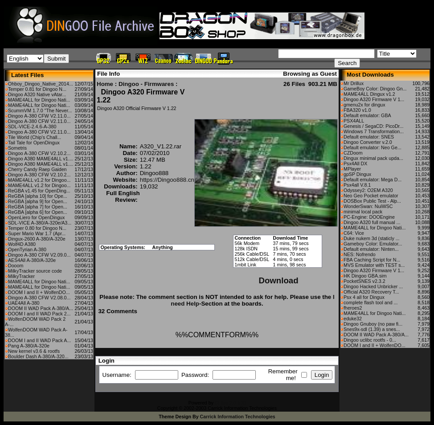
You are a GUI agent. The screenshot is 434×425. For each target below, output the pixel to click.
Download (278, 280)
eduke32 (353, 318)
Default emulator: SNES (369, 136)
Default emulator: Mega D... (372, 179)
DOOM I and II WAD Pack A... (39, 340)
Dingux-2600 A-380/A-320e (37, 238)
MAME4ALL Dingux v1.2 (369, 94)
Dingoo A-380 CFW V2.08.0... (39, 297)
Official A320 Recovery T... (371, 291)
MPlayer (352, 169)
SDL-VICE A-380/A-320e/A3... (39, 222)
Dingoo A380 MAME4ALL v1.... (41, 158)
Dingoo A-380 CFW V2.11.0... (39, 116)
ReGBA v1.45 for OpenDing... (39, 190)
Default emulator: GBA (367, 115)
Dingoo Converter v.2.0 (368, 142)
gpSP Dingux (357, 174)
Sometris (17, 148)
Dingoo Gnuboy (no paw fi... (373, 324)
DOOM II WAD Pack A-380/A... (40, 308)
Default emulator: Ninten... (371, 249)
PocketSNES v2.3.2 (364, 281)
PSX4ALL (354, 120)
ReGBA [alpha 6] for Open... (37, 212)
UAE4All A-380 (24, 303)
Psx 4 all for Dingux (364, 297)
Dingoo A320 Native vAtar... (37, 94)
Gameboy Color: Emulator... (373, 243)
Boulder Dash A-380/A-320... (38, 356)
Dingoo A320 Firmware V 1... (374, 99)
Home (105, 84)
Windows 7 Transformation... (374, 131)
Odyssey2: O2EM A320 (368, 190)
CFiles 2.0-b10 (230, 402)
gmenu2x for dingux (364, 104)
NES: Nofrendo (360, 254)
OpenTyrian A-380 (27, 249)
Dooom (15, 265)
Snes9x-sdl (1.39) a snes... (372, 329)
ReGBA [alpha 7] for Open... (37, 206)
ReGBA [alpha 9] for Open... (37, 201)
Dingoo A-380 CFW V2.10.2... (39, 153)
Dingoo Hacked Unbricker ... (373, 286)
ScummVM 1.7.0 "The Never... (40, 110)
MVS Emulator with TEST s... (374, 265)
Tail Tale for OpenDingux (34, 142)
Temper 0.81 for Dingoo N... (37, 89)
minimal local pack (363, 211)
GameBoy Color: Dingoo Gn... (375, 88)
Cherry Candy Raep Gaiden (37, 169)
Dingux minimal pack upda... (373, 158)
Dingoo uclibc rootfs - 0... (370, 340)
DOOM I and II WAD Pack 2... (39, 313)
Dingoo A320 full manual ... (372, 222)
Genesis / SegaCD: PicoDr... (373, 126)
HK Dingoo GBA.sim (365, 275)
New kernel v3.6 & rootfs (34, 351)
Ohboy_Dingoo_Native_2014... (40, 83)
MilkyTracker (21, 276)
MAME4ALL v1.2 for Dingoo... (39, 180)
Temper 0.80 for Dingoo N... (37, 228)
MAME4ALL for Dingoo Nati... (39, 99)
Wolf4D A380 (22, 244)
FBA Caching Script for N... (372, 259)
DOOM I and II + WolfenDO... (39, 292)
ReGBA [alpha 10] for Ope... (37, 196)
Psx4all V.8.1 (357, 185)
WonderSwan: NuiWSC (368, 206)
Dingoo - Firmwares (146, 84)
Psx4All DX (355, 163)
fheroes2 (353, 308)
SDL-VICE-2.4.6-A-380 (32, 126)
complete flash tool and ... (370, 302)
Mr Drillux (354, 83)
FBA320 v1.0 (357, 110)
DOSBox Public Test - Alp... (372, 201)
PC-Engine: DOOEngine (369, 217)
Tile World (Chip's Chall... (34, 137)
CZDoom (353, 152)
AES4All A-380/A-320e (32, 260)
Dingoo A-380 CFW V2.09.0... (39, 254)
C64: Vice (354, 233)
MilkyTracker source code (35, 271)
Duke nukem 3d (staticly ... (372, 238)
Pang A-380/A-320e (28, 345)
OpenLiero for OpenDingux (36, 217)
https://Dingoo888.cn (167, 179)
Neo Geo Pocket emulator (371, 195)
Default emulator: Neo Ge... (372, 147)
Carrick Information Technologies (237, 416)
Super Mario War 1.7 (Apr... (37, 233)
